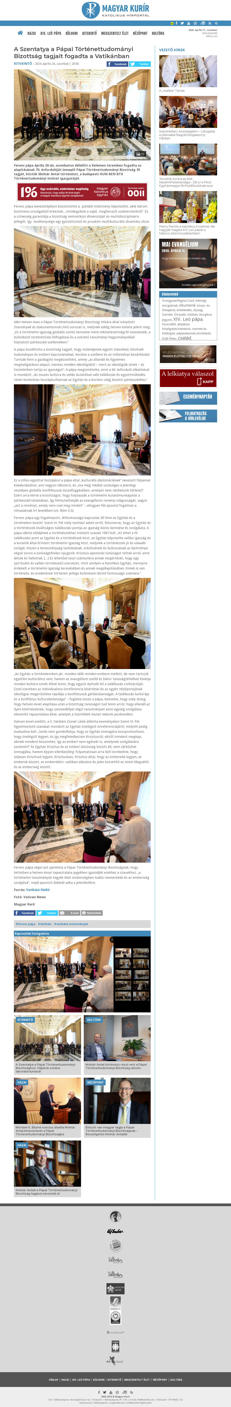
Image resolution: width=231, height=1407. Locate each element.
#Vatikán (44, 924)
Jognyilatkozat (117, 1402)
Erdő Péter (169, 338)
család (184, 338)
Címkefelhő (170, 294)
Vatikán (192, 314)
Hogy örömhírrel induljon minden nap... (184, 250)
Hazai (31, 33)
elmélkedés (184, 310)
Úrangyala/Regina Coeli (178, 301)
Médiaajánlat (101, 1402)
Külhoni (72, 33)
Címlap (53, 1379)
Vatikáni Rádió (38, 890)
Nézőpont (140, 33)
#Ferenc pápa (25, 924)
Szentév (167, 314)
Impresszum (85, 1402)
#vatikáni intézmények (71, 924)
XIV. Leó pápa (50, 33)
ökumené (187, 305)
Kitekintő (89, 33)
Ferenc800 (169, 324)
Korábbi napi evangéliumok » (198, 285)
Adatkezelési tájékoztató (139, 1402)
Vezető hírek (172, 49)
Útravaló (180, 314)
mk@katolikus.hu (145, 1399)
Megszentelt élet (115, 33)
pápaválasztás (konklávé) (193, 333)
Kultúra (158, 33)
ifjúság (197, 310)
